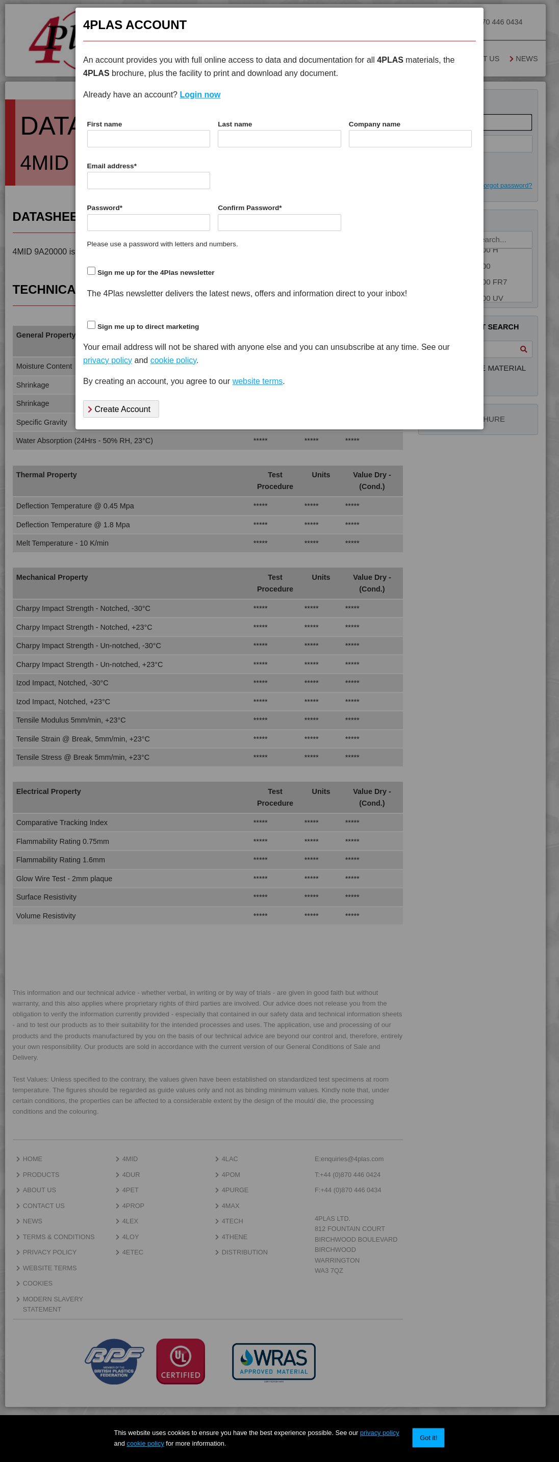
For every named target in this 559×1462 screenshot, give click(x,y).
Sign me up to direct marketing (148, 326)
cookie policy (145, 1443)
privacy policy (379, 1433)
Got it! (428, 1438)
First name (104, 124)
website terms (258, 381)
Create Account (119, 409)
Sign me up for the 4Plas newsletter (156, 272)
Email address (112, 166)
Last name (235, 124)
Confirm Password (250, 208)
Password (105, 208)
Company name (374, 124)
